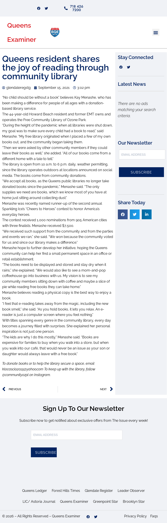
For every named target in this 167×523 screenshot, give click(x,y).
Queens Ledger (34, 491)
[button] (155, 32)
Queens (19, 25)
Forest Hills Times (66, 491)
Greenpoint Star (105, 501)
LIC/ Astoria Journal (39, 501)
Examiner (21, 39)
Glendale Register (99, 491)
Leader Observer (131, 491)
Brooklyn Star (134, 501)
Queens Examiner (74, 501)
